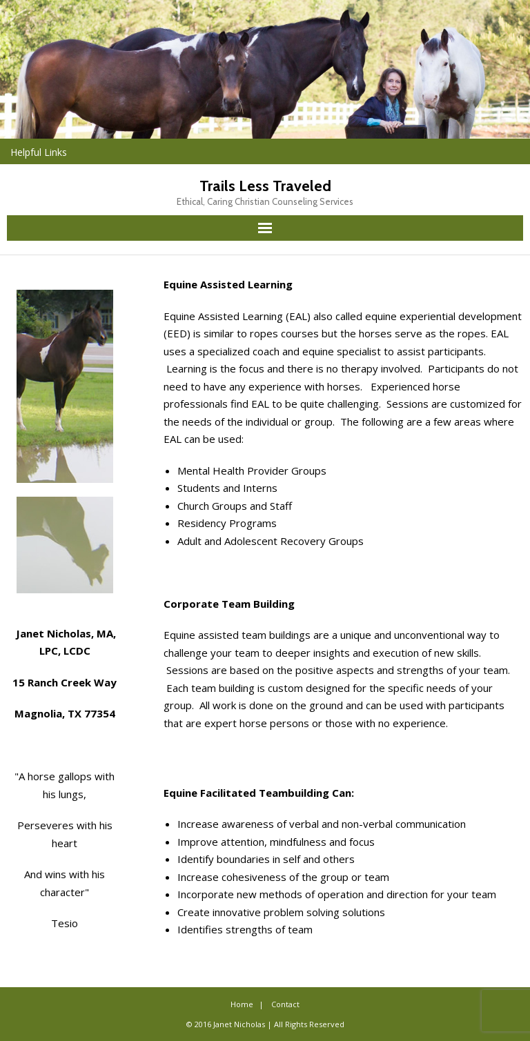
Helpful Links (38, 152)
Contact (285, 1004)
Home (241, 1004)
